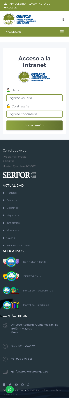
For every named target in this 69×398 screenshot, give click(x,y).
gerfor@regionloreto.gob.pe (29, 371)
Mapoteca (11, 215)
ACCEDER (11, 7)
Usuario (15, 90)
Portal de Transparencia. (38, 290)
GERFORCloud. (33, 276)
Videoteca (11, 230)
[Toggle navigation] (63, 19)
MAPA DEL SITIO (15, 3)
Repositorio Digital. (35, 262)
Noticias (10, 192)
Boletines (10, 207)
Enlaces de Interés (16, 245)
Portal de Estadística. (36, 305)
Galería (9, 237)
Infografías (11, 222)
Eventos (10, 200)
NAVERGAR (13, 31)
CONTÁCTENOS (39, 3)
